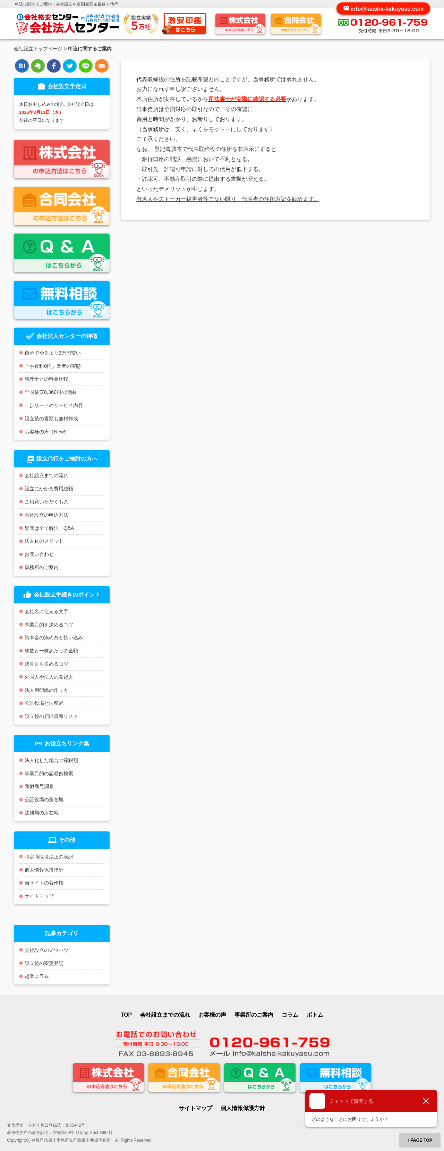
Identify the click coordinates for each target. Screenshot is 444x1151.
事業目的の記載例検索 (49, 773)
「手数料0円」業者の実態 (53, 366)
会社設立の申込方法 (46, 515)
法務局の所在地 (42, 812)
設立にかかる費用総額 (49, 488)
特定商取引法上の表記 (49, 857)
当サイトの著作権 (44, 883)
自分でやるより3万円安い (53, 353)
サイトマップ (39, 896)
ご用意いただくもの (46, 502)
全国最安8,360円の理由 (50, 392)
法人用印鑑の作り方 (46, 690)
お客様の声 (212, 1015)
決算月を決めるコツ (46, 664)
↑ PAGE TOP (419, 1140)
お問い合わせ (39, 554)
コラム (290, 1015)
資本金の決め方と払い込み (54, 637)
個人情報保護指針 (44, 870)
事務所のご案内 (42, 567)
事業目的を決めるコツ (49, 624)
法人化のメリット (44, 541)
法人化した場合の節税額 (51, 760)
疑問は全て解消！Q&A (49, 528)
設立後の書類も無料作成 (51, 418)
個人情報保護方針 (243, 1108)
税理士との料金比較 (46, 379)
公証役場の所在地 (44, 799)
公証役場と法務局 (44, 703)
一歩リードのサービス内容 (54, 405)
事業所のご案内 (253, 1015)
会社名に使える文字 (46, 611)
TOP (126, 1015)
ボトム (315, 1015)
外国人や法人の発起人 (49, 677)
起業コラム (37, 976)
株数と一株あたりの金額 (51, 650)
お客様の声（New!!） (48, 431)
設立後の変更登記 (44, 963)
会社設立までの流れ (46, 475)
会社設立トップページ (38, 48)
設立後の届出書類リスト (51, 716)
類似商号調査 (39, 786)
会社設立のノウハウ (46, 950)
